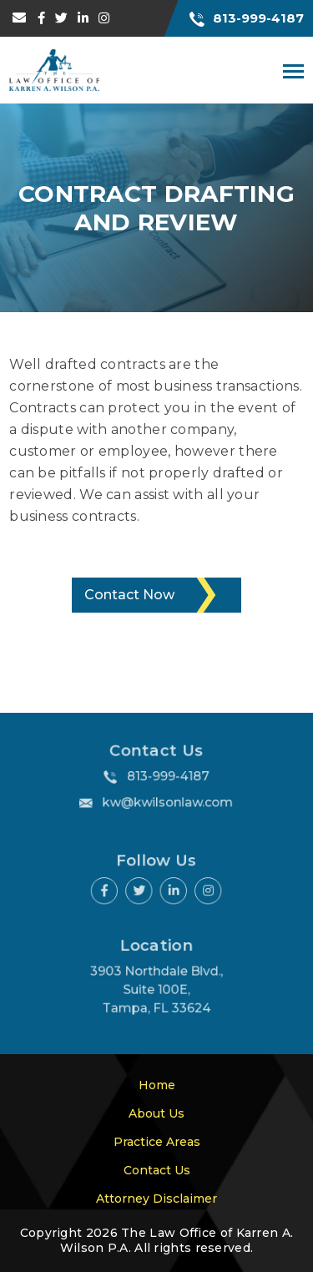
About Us (156, 1113)
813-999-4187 (246, 18)
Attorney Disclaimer (156, 1198)
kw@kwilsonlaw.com (167, 802)
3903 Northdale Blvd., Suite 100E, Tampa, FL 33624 (156, 989)
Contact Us (157, 1170)
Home (157, 1085)
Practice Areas (157, 1141)
